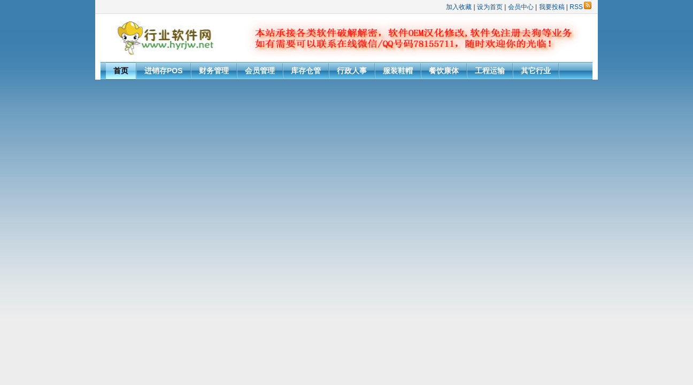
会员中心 (521, 7)
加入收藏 (459, 7)
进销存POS (163, 70)
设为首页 (490, 7)
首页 (120, 70)
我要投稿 (552, 7)
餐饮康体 (444, 70)
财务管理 (214, 70)
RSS (580, 7)
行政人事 (352, 70)
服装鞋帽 (398, 70)
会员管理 (260, 70)
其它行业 (536, 70)
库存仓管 (306, 70)
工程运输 (490, 70)
